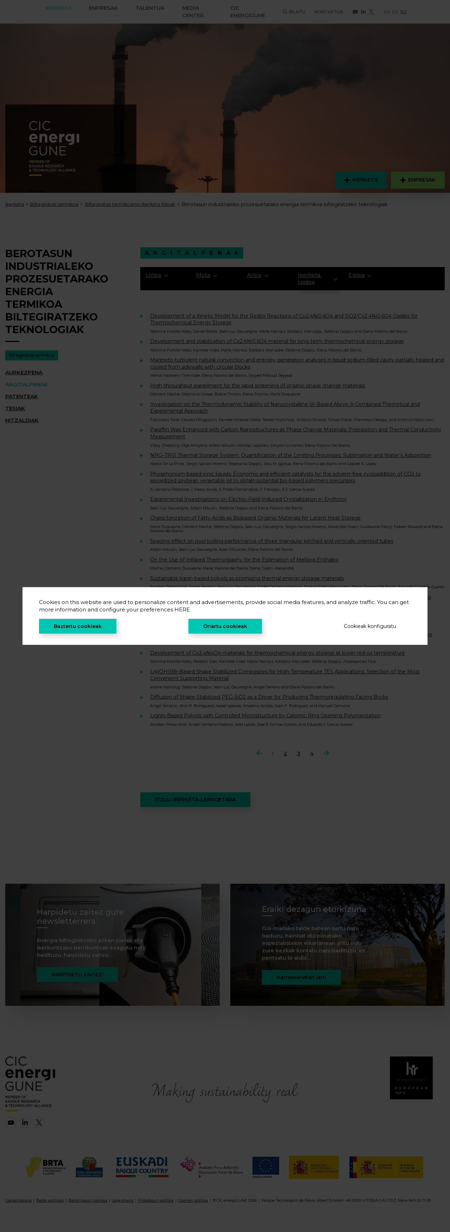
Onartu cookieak (225, 626)
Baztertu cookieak (78, 626)
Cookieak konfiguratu (370, 626)
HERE (182, 609)
